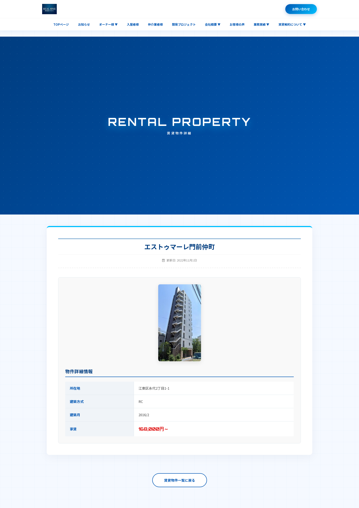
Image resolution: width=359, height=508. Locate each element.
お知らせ (84, 24)
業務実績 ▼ (261, 24)
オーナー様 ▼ (108, 24)
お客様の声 (237, 24)
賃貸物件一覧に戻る (179, 480)
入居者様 (133, 24)
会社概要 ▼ (212, 24)
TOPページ (61, 24)
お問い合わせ (301, 9)
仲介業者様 (155, 24)
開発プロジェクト (184, 24)
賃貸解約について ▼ (292, 24)
